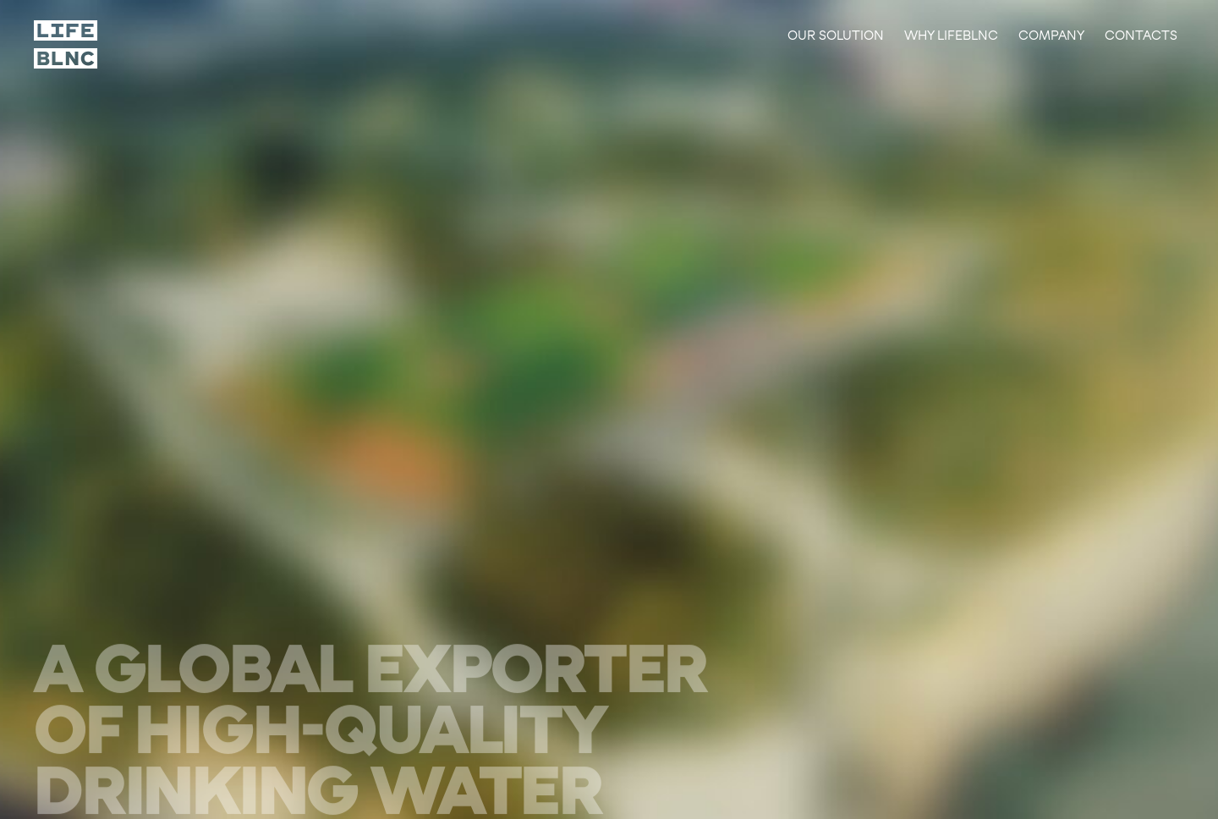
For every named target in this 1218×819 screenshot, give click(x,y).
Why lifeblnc (951, 35)
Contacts (1141, 35)
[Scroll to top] (66, 44)
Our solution (835, 35)
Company (1051, 35)
